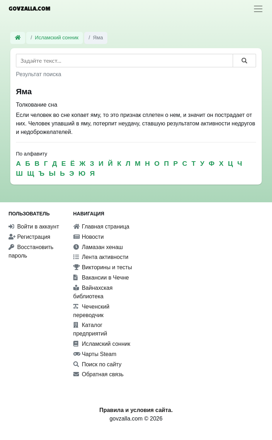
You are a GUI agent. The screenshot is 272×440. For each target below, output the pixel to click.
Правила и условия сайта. (135, 410)
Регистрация (29, 237)
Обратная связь (98, 374)
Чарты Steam (95, 354)
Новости (88, 237)
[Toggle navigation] (258, 9)
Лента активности (101, 257)
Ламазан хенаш (98, 247)
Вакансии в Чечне (101, 278)
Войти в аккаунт (33, 227)
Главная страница (101, 227)
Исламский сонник (57, 37)
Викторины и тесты (102, 267)
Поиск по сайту (97, 364)
